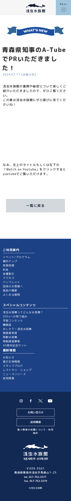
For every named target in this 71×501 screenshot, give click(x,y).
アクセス (8, 278)
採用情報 (8, 378)
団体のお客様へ (13, 286)
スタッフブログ (13, 366)
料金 (6, 269)
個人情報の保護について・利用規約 (35, 431)
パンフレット (11, 282)
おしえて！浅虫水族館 (17, 329)
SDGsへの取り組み (15, 316)
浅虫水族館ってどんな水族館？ (23, 312)
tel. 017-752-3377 (35, 477)
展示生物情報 (11, 361)
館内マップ (10, 261)
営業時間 (8, 265)
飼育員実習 (10, 333)
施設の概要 (10, 290)
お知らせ (8, 357)
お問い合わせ (36, 412)
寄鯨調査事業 (11, 341)
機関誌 (7, 325)
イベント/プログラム (16, 257)
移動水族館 (10, 337)
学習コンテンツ (13, 320)
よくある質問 (11, 294)
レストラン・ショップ (17, 370)
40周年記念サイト (15, 345)
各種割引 (8, 274)
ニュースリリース (14, 374)
